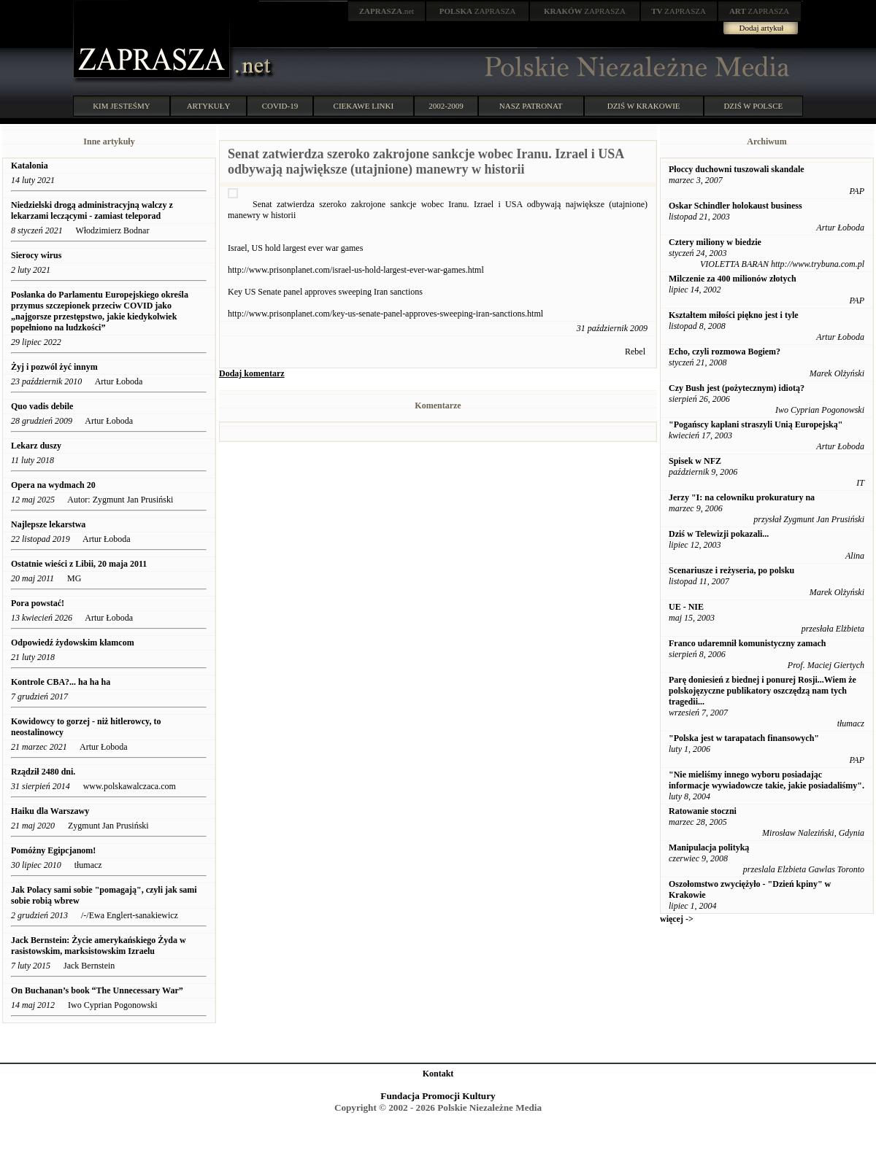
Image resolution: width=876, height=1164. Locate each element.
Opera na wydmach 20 (53, 485)
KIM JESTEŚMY (121, 105)
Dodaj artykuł (761, 27)
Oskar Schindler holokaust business (735, 206)
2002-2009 (446, 105)
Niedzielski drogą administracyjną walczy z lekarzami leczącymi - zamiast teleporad (92, 210)
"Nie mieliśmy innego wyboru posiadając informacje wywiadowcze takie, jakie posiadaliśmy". (766, 780)
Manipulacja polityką (709, 847)
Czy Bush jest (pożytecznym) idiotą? (736, 388)
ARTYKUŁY (209, 105)
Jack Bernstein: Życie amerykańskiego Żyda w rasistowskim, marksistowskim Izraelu (98, 945)
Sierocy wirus (36, 255)
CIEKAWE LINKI (364, 105)
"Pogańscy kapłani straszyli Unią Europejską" (755, 424)
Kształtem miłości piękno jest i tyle (734, 315)
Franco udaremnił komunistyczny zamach (747, 643)
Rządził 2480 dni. (43, 772)
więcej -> (677, 919)
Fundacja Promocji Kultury (437, 1095)
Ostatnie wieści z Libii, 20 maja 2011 (79, 564)
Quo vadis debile (43, 406)
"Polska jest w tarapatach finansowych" (744, 738)
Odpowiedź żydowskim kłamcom (72, 642)
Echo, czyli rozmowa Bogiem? (724, 351)
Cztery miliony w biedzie (715, 242)
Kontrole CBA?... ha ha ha (60, 682)
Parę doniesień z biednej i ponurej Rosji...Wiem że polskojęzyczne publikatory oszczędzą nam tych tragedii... (762, 691)
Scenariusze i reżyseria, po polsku (731, 570)
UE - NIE (686, 607)
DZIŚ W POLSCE (753, 105)
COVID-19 (280, 105)
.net (387, 11)
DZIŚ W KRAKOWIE (643, 105)
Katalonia (29, 165)
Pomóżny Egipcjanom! (53, 850)
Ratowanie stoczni (703, 811)
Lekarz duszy (36, 446)
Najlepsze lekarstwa (48, 524)
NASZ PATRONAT (531, 105)
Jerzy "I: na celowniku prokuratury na (742, 497)
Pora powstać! (37, 603)
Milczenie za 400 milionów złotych (732, 278)
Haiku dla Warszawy (50, 811)
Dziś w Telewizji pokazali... (719, 534)
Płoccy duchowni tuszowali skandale (736, 169)
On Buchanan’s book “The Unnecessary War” (98, 990)
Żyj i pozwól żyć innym (54, 367)
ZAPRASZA (477, 11)
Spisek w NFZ (695, 461)
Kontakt (438, 1073)
